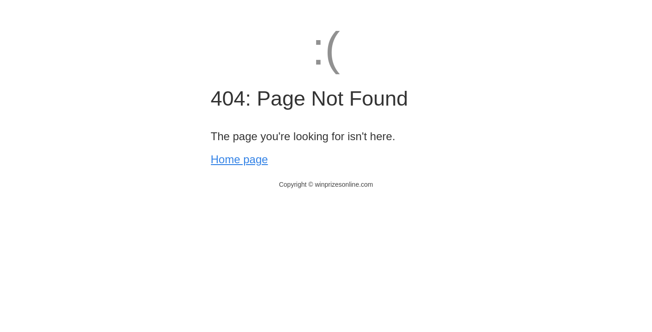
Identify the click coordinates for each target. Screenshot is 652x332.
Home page (239, 159)
